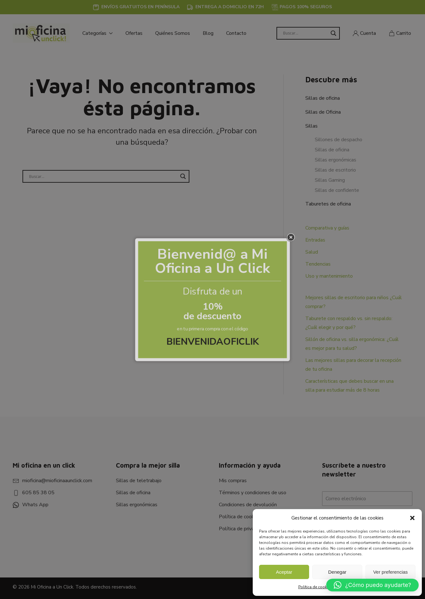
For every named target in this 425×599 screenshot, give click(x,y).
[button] (412, 518)
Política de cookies (315, 587)
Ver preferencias (390, 572)
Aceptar (284, 572)
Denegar (337, 572)
